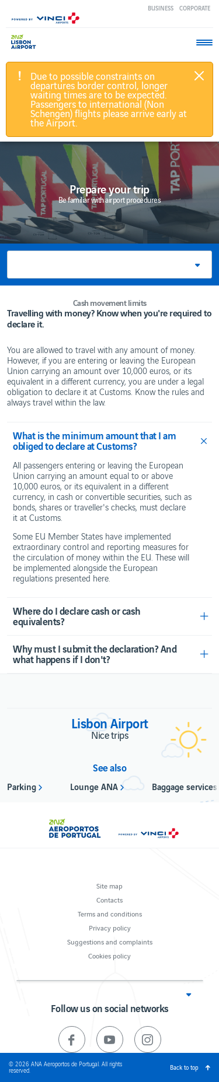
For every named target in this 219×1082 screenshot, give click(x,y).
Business (160, 7)
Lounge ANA (94, 786)
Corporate (194, 7)
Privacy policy (110, 927)
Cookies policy (109, 955)
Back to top (184, 1067)
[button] (109, 265)
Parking (21, 786)
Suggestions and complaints (109, 941)
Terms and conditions (110, 913)
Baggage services (184, 786)
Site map (109, 885)
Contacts (109, 899)
